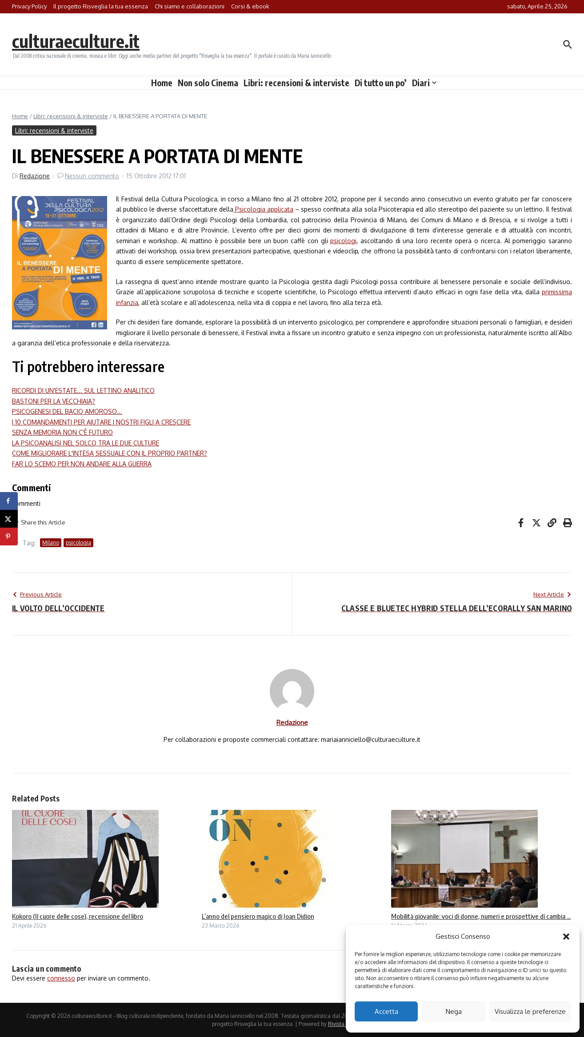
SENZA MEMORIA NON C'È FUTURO (62, 432)
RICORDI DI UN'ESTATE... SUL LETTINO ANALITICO (83, 390)
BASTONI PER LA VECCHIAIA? (53, 401)
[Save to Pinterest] (9, 536)
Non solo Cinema (208, 82)
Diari (424, 82)
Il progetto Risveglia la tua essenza (100, 6)
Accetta (386, 1011)
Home (161, 82)
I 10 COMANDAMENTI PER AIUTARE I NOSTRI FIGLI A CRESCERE (101, 422)
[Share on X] (9, 519)
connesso (61, 978)
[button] (566, 936)
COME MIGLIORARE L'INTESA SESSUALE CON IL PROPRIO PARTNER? (109, 453)
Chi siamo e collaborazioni (189, 6)
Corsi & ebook (250, 6)
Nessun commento (92, 176)
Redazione (35, 176)
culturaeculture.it (76, 41)
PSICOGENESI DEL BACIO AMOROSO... (67, 411)
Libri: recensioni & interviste (296, 82)
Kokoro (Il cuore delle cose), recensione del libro (77, 916)
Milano (50, 542)
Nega (454, 1011)
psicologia (78, 542)
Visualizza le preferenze (530, 1011)
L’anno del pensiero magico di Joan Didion (258, 916)
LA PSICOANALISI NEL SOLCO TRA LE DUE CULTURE (85, 443)
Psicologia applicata (263, 209)
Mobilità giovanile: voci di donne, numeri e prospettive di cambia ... (481, 916)
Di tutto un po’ (381, 82)
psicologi (343, 240)
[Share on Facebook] (9, 501)
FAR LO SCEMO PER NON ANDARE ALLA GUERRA (82, 464)
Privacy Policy (29, 6)
